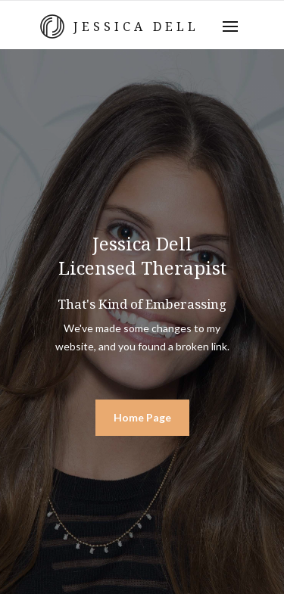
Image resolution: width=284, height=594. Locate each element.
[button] (230, 26)
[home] (113, 26)
